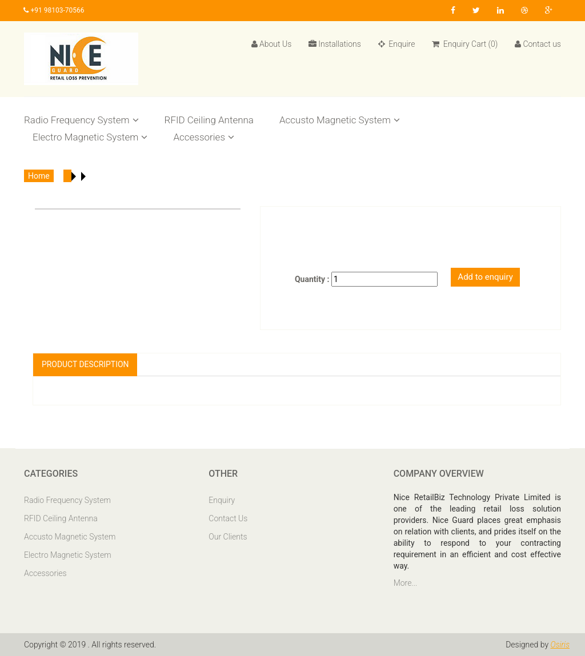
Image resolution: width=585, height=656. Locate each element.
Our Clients (228, 536)
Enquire (396, 44)
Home (39, 175)
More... (406, 582)
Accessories (203, 137)
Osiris (560, 644)
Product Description (85, 364)
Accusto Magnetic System (339, 120)
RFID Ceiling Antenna (209, 120)
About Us (271, 44)
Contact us (538, 44)
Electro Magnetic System (90, 137)
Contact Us (228, 518)
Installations (334, 44)
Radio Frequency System (81, 120)
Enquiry (222, 500)
